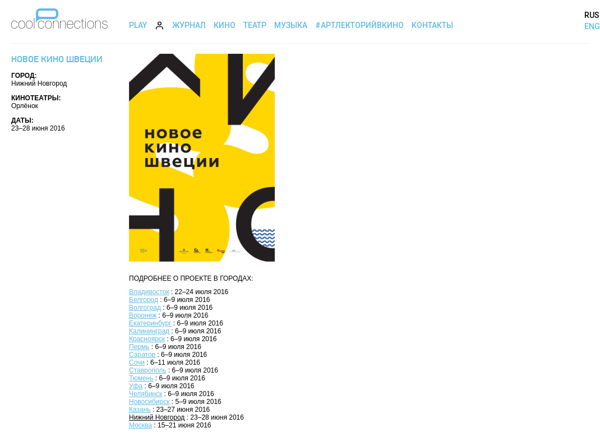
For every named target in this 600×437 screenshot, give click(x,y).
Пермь (139, 347)
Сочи (137, 362)
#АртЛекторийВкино (359, 25)
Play (138, 25)
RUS (591, 15)
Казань (140, 409)
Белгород (143, 300)
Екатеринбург (150, 323)
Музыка (290, 25)
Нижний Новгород (156, 417)
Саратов (142, 355)
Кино (225, 25)
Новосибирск (149, 402)
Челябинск (145, 394)
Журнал (189, 25)
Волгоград (145, 308)
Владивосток (149, 292)
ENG (592, 26)
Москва (140, 425)
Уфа (135, 386)
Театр (254, 25)
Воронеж (142, 315)
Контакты (432, 25)
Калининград (149, 331)
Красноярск (147, 339)
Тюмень (141, 378)
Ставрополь (148, 370)
